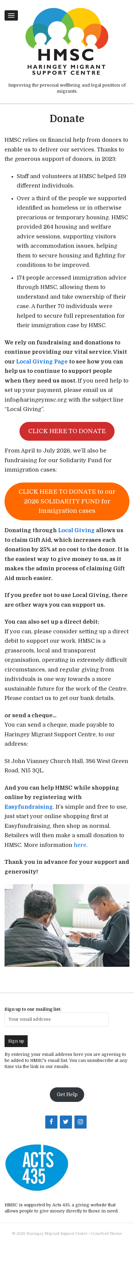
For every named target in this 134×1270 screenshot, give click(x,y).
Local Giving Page (41, 362)
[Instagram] (80, 1122)
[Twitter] (66, 1122)
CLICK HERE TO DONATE (67, 431)
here (80, 845)
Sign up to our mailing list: (56, 1016)
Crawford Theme (106, 1234)
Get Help (67, 1094)
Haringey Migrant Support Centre (57, 1234)
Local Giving (76, 530)
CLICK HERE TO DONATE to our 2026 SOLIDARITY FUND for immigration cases (67, 501)
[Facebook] (51, 1122)
